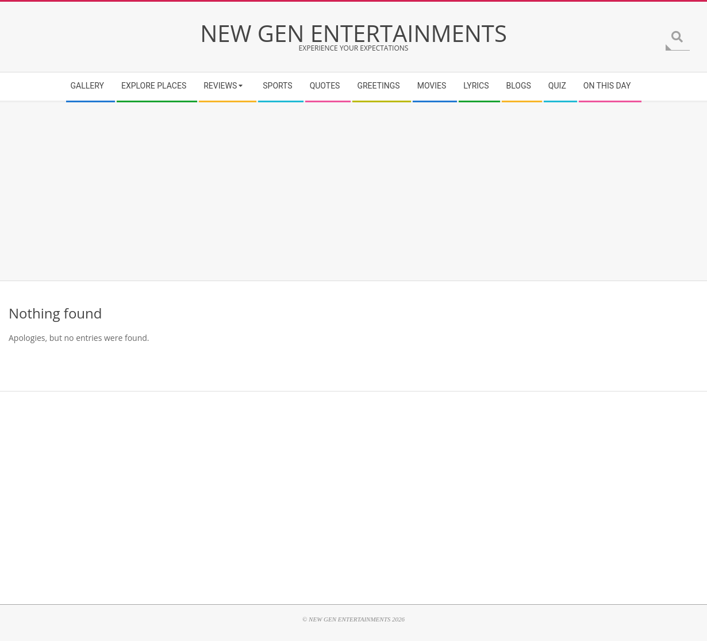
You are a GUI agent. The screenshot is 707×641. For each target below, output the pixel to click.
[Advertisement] (353, 191)
